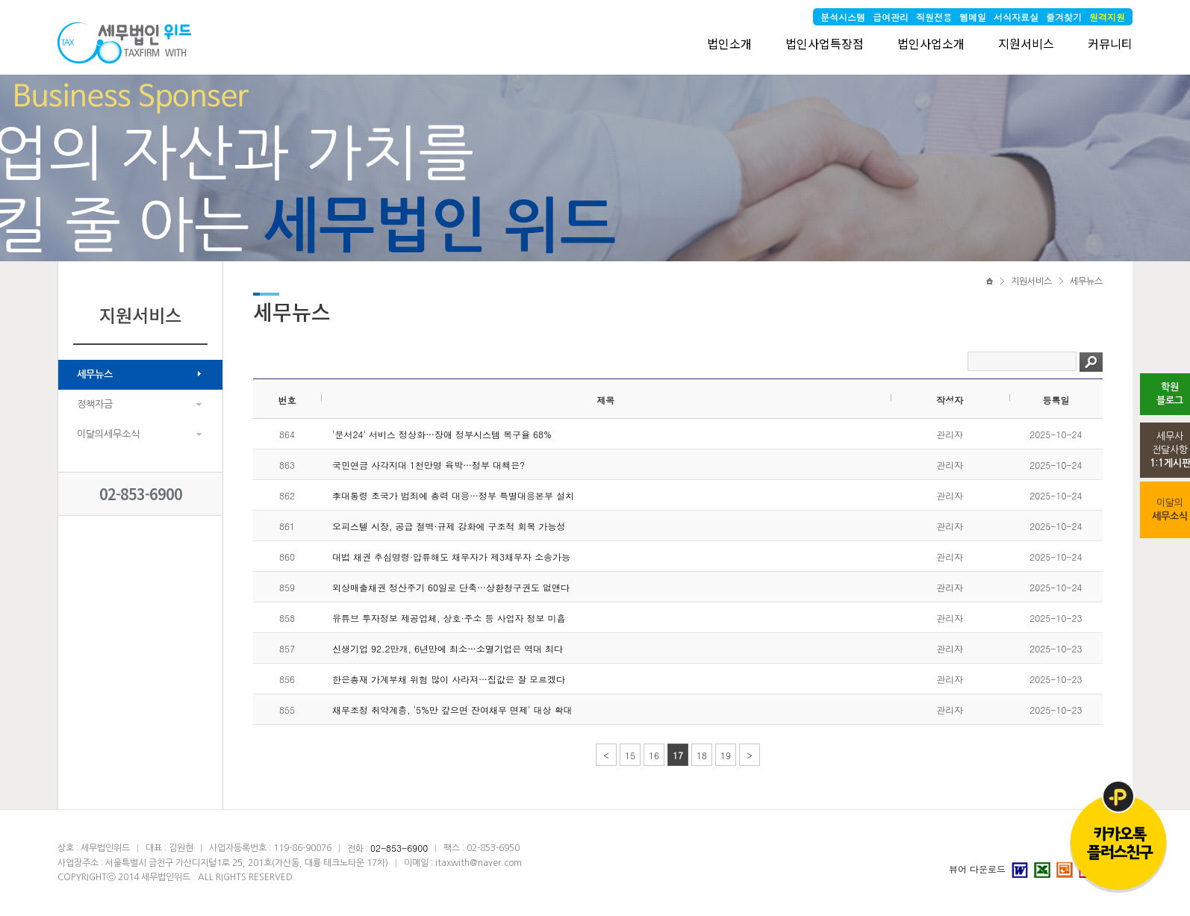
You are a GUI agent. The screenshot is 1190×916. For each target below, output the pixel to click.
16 (654, 755)
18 (702, 755)
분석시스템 (842, 16)
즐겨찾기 (1064, 16)
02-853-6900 (140, 494)
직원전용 (934, 16)
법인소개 (729, 43)
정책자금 (95, 404)
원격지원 (1107, 16)
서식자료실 (1016, 16)
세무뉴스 (95, 374)
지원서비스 (1026, 43)
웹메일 (972, 16)
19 (725, 755)
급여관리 (891, 16)
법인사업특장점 (824, 43)
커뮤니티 (1110, 43)
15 (630, 755)
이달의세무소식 (108, 434)
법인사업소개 (931, 43)
